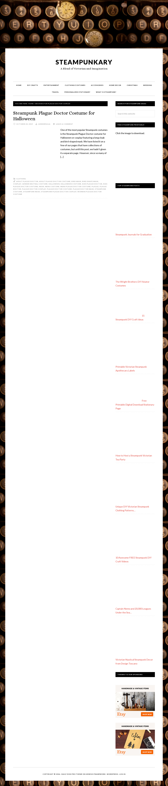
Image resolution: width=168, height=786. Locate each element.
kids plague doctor (92, 184)
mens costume (52, 186)
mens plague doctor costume (75, 186)
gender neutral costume (35, 184)
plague (95, 186)
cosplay (17, 184)
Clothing (21, 179)
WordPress (112, 774)
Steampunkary (84, 62)
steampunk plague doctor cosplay (59, 192)
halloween (54, 184)
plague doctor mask (83, 189)
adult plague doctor (27, 181)
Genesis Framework (96, 774)
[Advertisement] (84, 25)
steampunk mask (31, 192)
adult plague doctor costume (54, 181)
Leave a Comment (64, 124)
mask (41, 186)
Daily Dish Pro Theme (71, 774)
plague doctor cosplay (34, 189)
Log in (122, 774)
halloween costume (71, 184)
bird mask (76, 181)
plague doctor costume (59, 189)
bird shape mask (90, 181)
